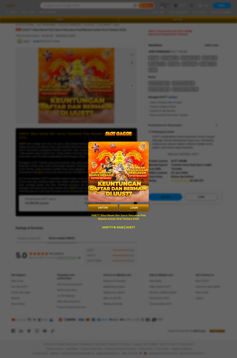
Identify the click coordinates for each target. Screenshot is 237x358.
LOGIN (134, 207)
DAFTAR (103, 207)
